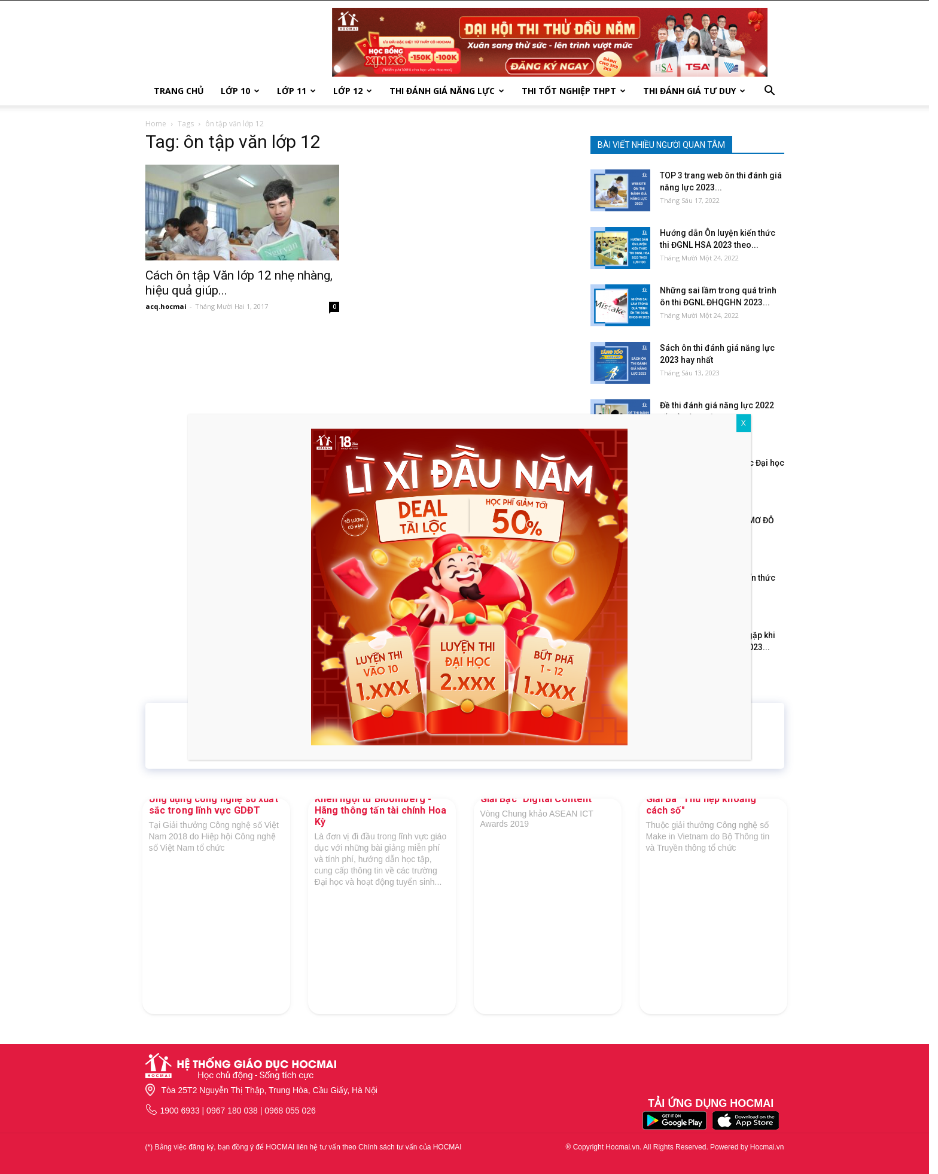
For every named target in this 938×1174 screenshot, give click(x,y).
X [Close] (743, 423)
